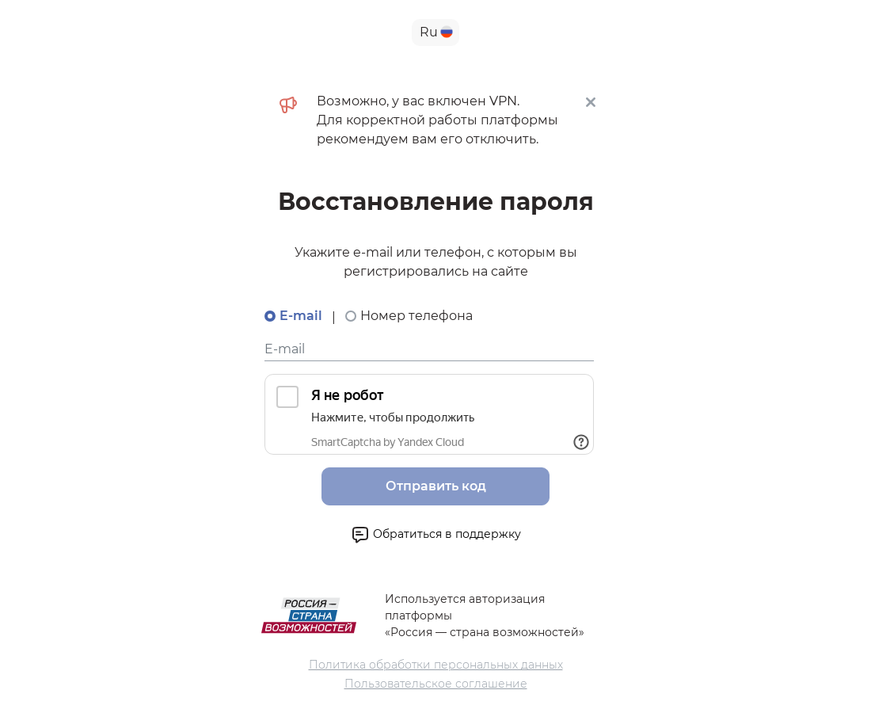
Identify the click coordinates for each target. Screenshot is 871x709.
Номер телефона (416, 315)
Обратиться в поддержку (436, 534)
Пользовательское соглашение (435, 684)
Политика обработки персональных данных (436, 665)
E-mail (301, 315)
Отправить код (436, 486)
